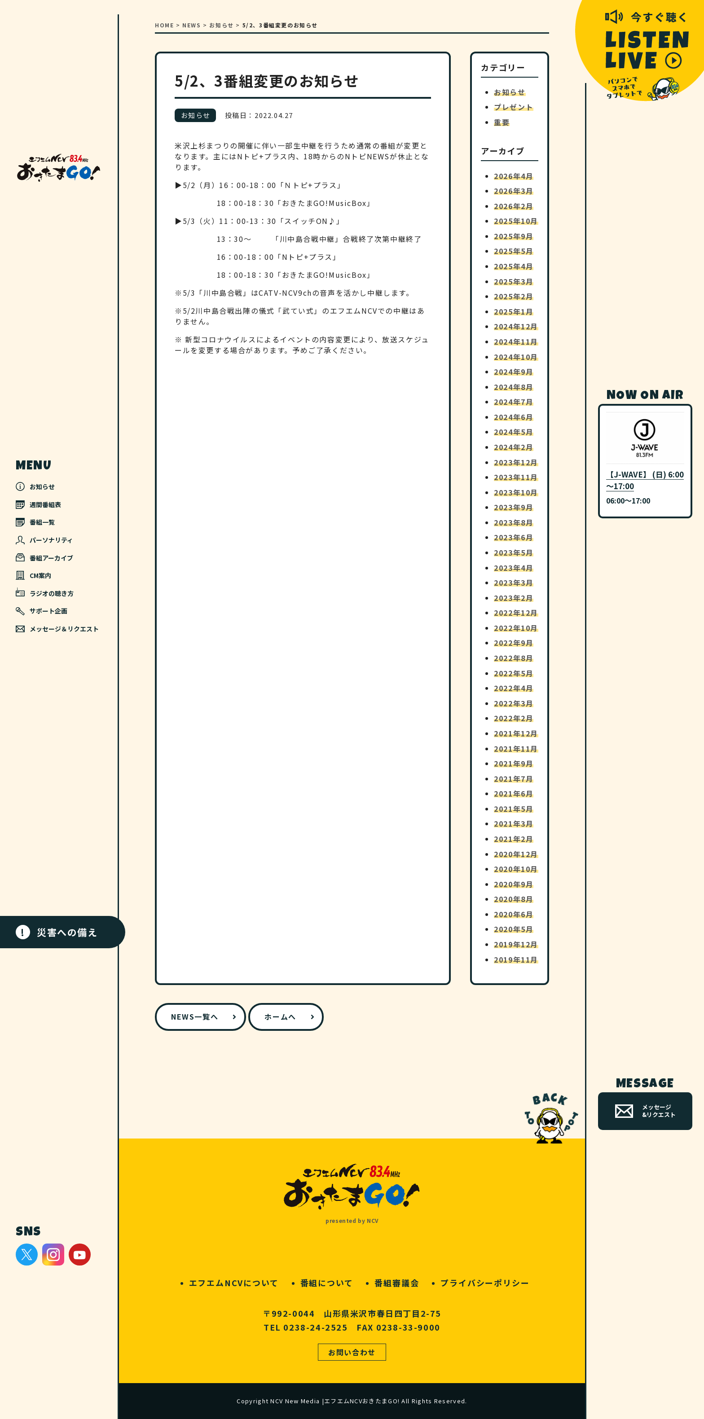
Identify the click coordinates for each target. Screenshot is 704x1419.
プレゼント (513, 106)
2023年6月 (513, 537)
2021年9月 (513, 763)
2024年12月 (516, 326)
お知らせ (35, 486)
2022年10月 (516, 627)
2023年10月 (516, 492)
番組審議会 (396, 1282)
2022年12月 (516, 612)
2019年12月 (516, 944)
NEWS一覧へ (194, 1016)
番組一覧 (35, 521)
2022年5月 (513, 673)
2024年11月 (516, 341)
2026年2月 (513, 206)
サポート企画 (41, 611)
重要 (502, 122)
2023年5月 (513, 552)
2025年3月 (513, 281)
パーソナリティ (44, 539)
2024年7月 (513, 401)
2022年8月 (513, 658)
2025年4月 (513, 266)
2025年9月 (513, 236)
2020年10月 (516, 868)
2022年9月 (513, 642)
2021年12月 (516, 733)
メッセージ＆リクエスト (57, 628)
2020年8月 (513, 898)
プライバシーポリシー (484, 1282)
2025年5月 (513, 250)
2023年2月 (513, 597)
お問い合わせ (352, 1352)
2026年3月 (513, 190)
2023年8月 (513, 522)
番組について (326, 1282)
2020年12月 (516, 854)
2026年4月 (513, 176)
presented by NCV (352, 1220)
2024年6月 (513, 417)
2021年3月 (513, 823)
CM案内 (33, 575)
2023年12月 (516, 462)
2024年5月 (513, 431)
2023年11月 (516, 477)
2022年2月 (513, 718)
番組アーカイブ (44, 557)
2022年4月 (513, 688)
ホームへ (280, 1016)
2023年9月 (513, 507)
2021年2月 (513, 838)
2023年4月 (513, 567)
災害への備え (57, 932)
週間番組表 (38, 504)
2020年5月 (513, 929)
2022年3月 (513, 703)
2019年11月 (516, 959)
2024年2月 (513, 447)
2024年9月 (513, 371)
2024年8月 (513, 386)
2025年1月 (513, 311)
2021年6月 (513, 793)
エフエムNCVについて (234, 1282)
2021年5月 (513, 808)
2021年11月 (516, 748)
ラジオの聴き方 (45, 592)
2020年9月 (513, 884)
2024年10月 (516, 356)
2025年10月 (516, 220)
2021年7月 (513, 778)
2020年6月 (513, 914)
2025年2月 (513, 296)
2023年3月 (513, 582)
